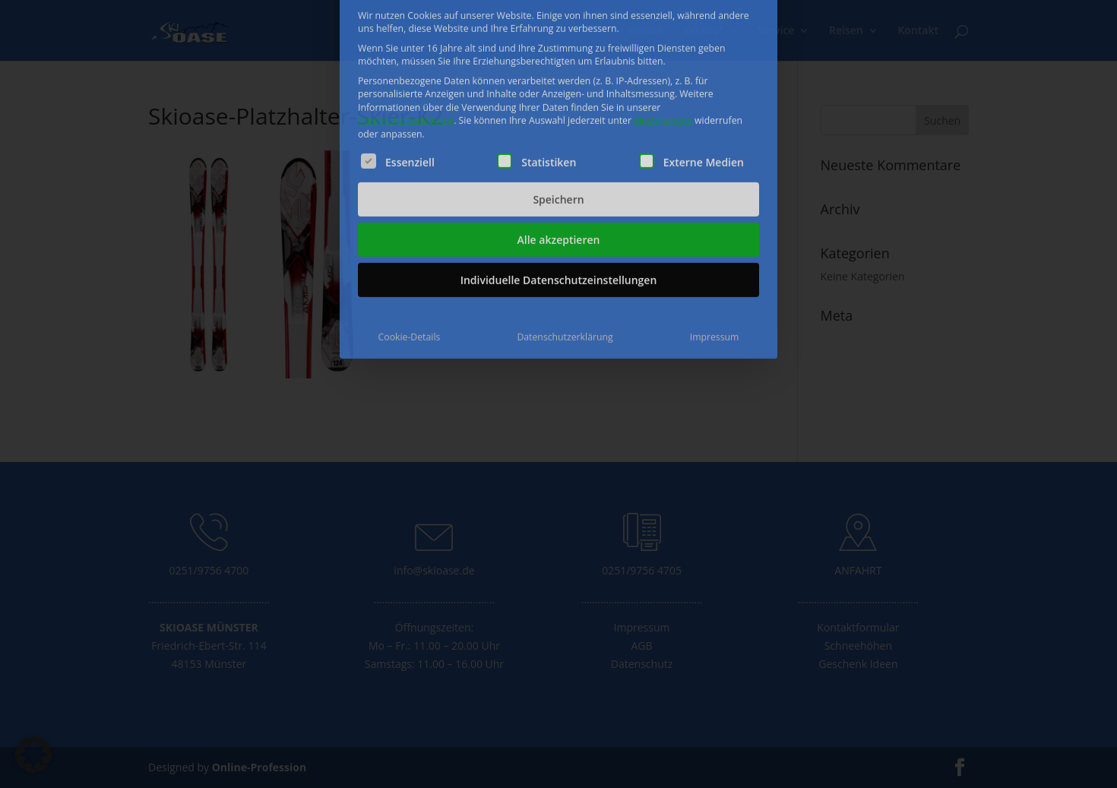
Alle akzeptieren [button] (558, 149)
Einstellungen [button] (663, 30)
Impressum (714, 246)
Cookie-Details (409, 246)
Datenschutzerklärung (406, 30)
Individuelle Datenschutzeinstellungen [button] (558, 189)
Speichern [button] (558, 109)
